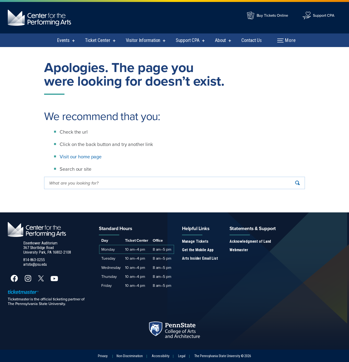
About (220, 40)
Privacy (103, 356)
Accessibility (160, 356)
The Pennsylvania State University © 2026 (222, 356)
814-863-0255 (34, 259)
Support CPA (323, 15)
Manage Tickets (195, 241)
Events (63, 40)
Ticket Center (97, 40)
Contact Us (251, 40)
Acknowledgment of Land (250, 241)
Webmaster (239, 250)
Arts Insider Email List (200, 258)
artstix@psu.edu (35, 264)
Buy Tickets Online (272, 15)
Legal (181, 356)
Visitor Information (143, 40)
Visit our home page (81, 156)
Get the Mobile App (198, 250)
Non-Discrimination (130, 356)
